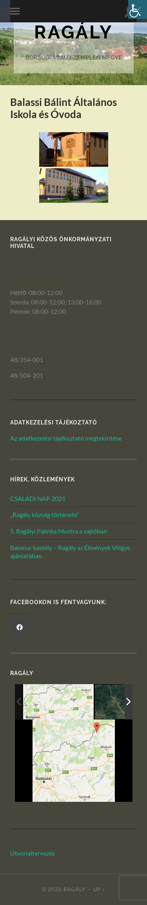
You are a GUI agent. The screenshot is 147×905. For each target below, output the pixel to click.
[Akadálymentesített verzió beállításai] (137, 9)
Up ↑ (99, 889)
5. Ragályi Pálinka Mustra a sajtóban (58, 531)
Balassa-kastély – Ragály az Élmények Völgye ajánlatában (70, 551)
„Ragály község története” (44, 514)
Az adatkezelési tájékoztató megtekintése (66, 438)
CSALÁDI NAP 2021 (37, 498)
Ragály (73, 32)
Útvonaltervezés (32, 853)
